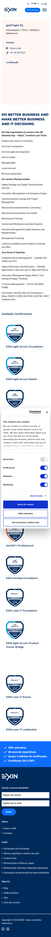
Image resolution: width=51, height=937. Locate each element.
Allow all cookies (25, 504)
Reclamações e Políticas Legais (19, 863)
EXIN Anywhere (11, 893)
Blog (6, 888)
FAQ (6, 897)
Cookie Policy (10, 858)
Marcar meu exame (32, 10)
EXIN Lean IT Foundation (21, 610)
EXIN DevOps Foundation (22, 578)
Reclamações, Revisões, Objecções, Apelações (26, 868)
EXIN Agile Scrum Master (21, 379)
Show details (36, 496)
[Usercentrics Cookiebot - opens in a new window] (30, 412)
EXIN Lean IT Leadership (21, 729)
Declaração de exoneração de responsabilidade (26, 872)
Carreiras (8, 833)
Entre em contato (12, 902)
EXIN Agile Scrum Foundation (24, 346)
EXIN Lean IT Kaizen (18, 697)
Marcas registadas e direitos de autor (21, 853)
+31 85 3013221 (18, 52)
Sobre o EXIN (10, 828)
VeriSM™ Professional (19, 545)
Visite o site (15, 48)
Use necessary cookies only (25, 522)
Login (44, 4)
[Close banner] (47, 412)
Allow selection (25, 513)
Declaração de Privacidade (16, 848)
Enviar (9, 812)
